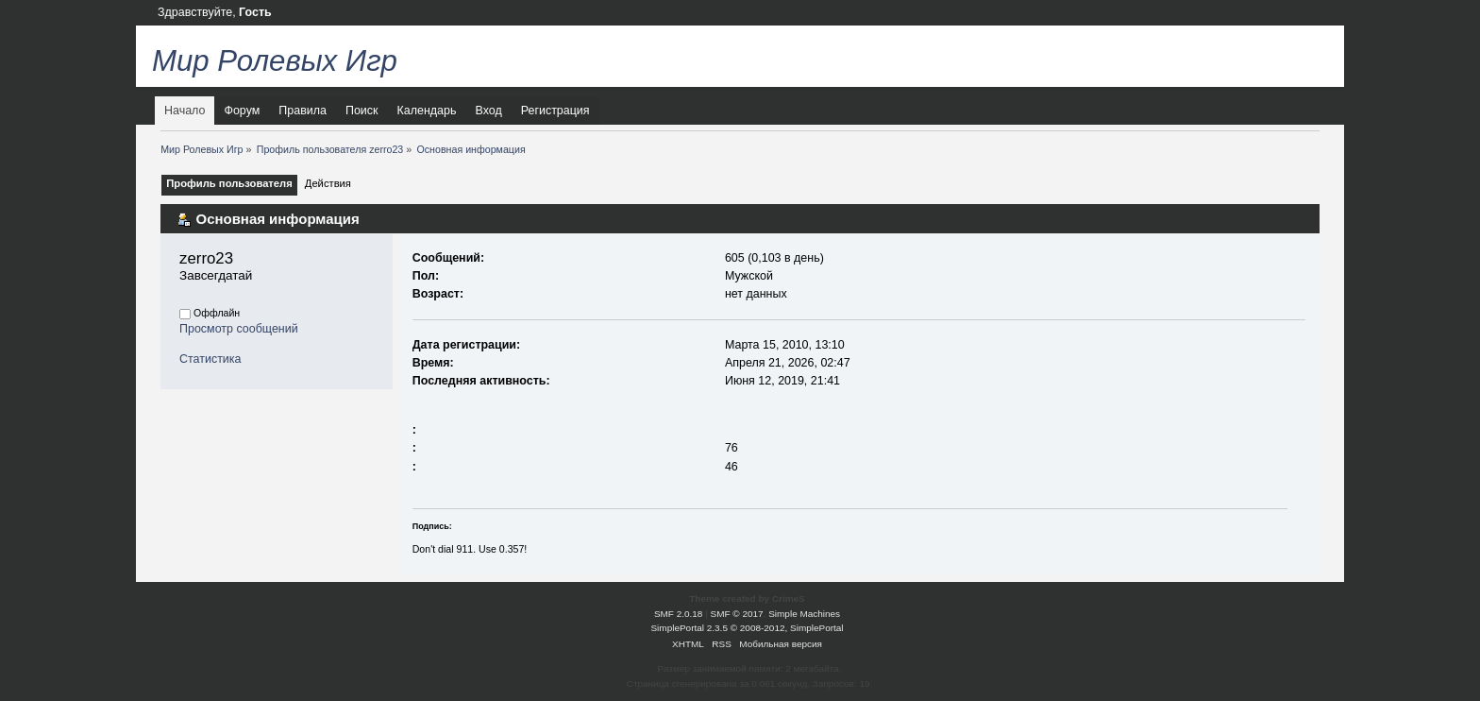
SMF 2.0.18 (678, 613)
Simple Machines (804, 613)
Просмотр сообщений (238, 328)
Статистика (210, 359)
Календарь (427, 110)
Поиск (361, 110)
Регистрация (555, 110)
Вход (488, 110)
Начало (184, 110)
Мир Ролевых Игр (274, 60)
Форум (242, 110)
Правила (302, 110)
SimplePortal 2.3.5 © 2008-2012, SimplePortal (746, 628)
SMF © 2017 (737, 613)
